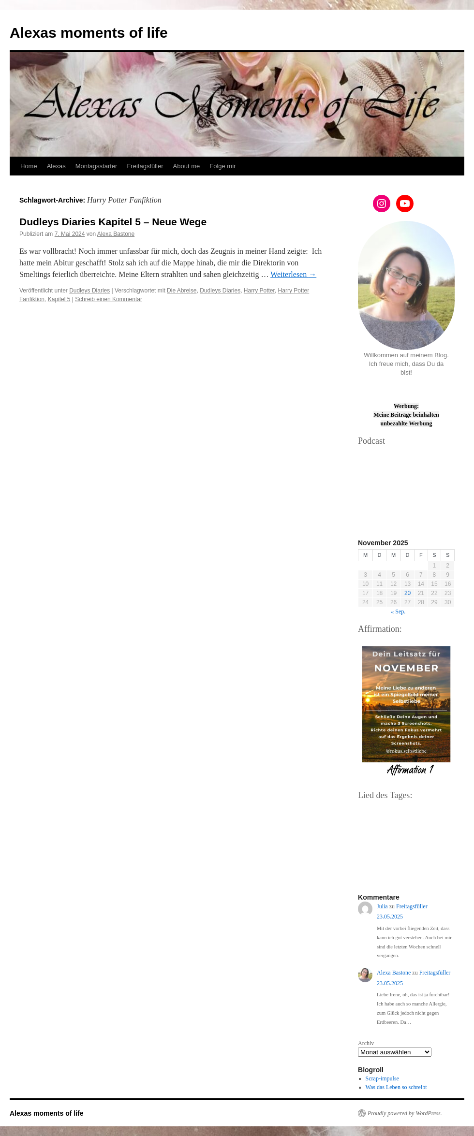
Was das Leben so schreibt (396, 1087)
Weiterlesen (293, 274)
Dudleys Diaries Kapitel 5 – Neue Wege (113, 221)
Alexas (56, 166)
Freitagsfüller (145, 166)
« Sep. (398, 611)
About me (186, 166)
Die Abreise (181, 290)
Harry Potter (259, 290)
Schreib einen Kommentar (108, 299)
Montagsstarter (96, 166)
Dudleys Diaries (89, 290)
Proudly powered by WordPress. (405, 1113)
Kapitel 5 (59, 299)
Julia (382, 906)
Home (28, 166)
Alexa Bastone (115, 234)
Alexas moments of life (89, 33)
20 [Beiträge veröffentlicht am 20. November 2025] (407, 593)
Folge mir (222, 166)
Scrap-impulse (382, 1078)
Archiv (366, 1043)
